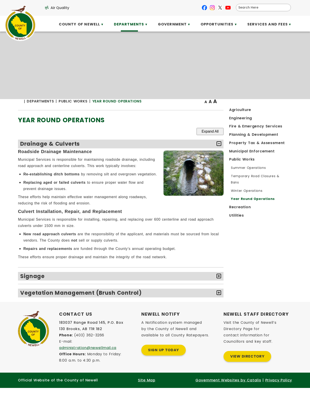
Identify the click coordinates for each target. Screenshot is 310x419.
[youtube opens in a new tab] (228, 7)
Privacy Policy (278, 410)
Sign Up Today (163, 380)
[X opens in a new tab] (220, 7)
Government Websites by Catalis (228, 410)
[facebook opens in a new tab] (204, 7)
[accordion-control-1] (277, 153)
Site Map (146, 410)
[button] (285, 7)
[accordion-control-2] (277, 298)
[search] (260, 8)
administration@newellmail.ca (87, 378)
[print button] (281, 110)
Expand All (269, 140)
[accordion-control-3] (277, 314)
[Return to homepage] (99, 110)
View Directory (247, 387)
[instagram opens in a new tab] (212, 7)
